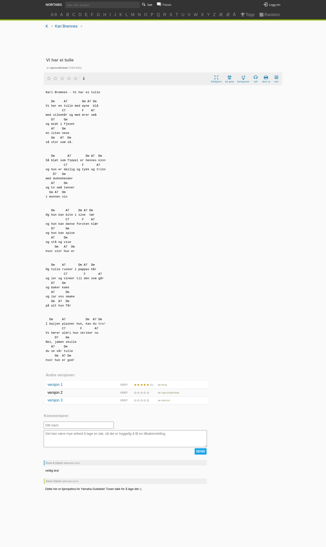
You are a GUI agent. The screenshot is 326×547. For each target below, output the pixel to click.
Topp (247, 14)
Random (267, 14)
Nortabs (54, 5)
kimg (164, 384)
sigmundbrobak (59, 67)
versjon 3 (55, 400)
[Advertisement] (163, 43)
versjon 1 (55, 385)
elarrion (165, 400)
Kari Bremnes (66, 26)
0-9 (54, 14)
